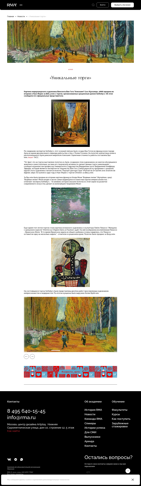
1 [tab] (55, 350)
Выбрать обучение (122, 5)
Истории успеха (94, 427)
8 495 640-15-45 (26, 411)
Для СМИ (90, 432)
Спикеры (90, 423)
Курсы (116, 414)
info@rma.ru (21, 417)
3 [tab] (75, 350)
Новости (21, 16)
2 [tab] (65, 350)
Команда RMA (93, 418)
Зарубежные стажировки (120, 425)
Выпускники (92, 436)
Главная (10, 16)
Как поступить (121, 418)
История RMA (93, 409)
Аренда (89, 441)
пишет (30, 157)
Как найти (13, 431)
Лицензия (10, 469)
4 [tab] (85, 350)
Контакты (90, 445)
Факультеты (119, 409)
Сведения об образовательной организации (23, 467)
